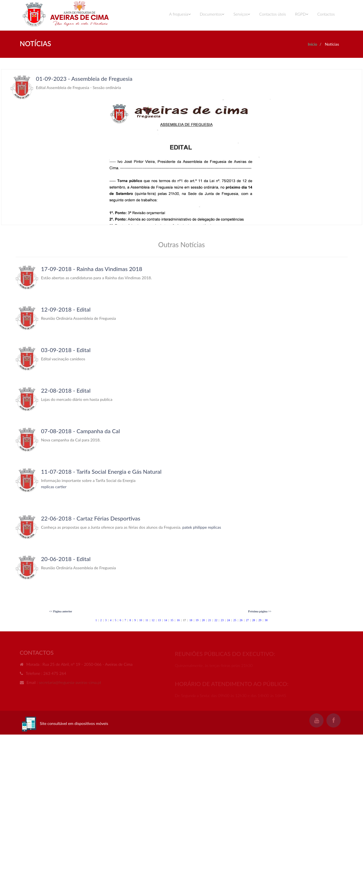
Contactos (326, 14)
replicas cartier (54, 486)
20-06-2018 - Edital (66, 558)
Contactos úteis (272, 14)
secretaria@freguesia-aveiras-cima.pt (70, 683)
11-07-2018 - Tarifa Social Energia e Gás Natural (101, 471)
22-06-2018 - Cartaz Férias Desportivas (90, 518)
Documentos (212, 14)
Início (312, 44)
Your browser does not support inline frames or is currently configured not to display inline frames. (181, 147)
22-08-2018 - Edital (66, 390)
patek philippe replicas (201, 527)
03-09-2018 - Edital (66, 349)
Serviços (241, 14)
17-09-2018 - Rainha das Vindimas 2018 (91, 268)
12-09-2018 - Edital (66, 309)
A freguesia (180, 14)
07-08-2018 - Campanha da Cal (80, 431)
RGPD (301, 14)
